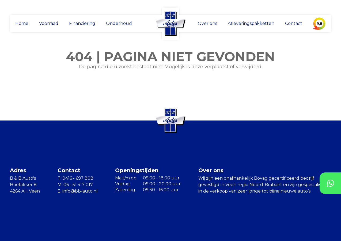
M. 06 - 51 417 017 (75, 184)
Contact (293, 23)
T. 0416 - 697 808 (75, 178)
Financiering (82, 23)
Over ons (207, 23)
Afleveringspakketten (251, 23)
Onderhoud (119, 23)
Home (21, 23)
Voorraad (48, 23)
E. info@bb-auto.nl (78, 191)
